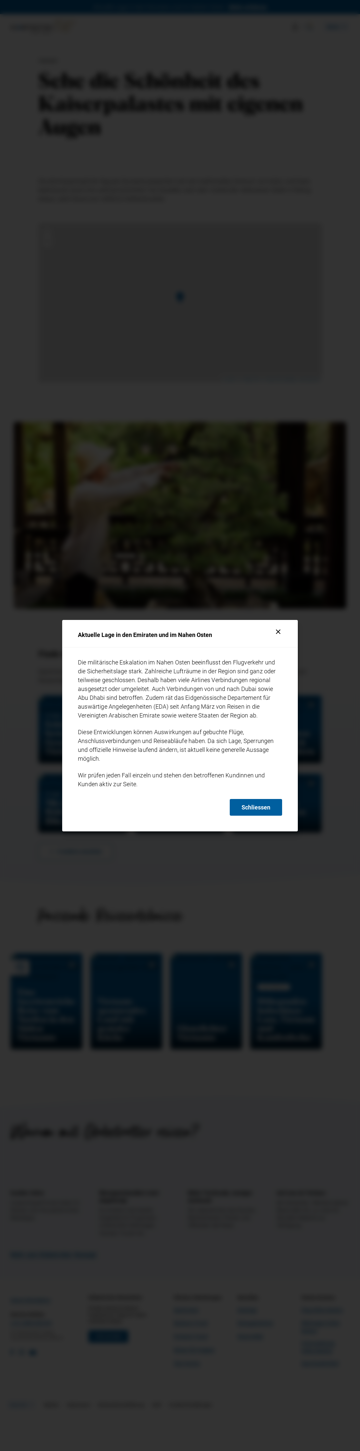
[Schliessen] (278, 632)
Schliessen (256, 807)
